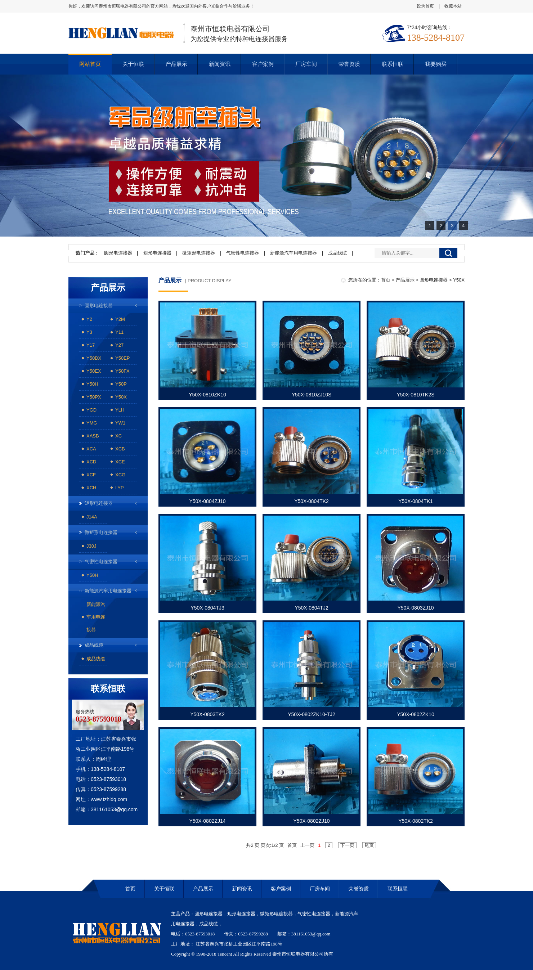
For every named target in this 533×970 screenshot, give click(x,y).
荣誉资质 (349, 64)
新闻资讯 (219, 64)
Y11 (119, 332)
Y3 (89, 332)
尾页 (369, 845)
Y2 (89, 319)
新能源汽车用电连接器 (293, 253)
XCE (120, 461)
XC (118, 436)
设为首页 (425, 6)
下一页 (347, 845)
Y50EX (93, 371)
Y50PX (93, 397)
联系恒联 (392, 64)
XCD (91, 461)
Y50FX (122, 371)
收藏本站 (453, 6)
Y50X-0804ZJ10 (207, 501)
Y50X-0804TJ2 (311, 608)
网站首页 (90, 64)
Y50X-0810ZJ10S (312, 395)
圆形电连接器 (118, 253)
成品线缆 (337, 253)
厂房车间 (306, 64)
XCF (91, 474)
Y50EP (122, 358)
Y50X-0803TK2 (207, 714)
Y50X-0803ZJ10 (415, 608)
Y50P (121, 384)
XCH (91, 487)
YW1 (120, 423)
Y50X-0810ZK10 (207, 395)
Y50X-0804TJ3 (207, 608)
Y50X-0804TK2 (311, 501)
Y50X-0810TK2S (415, 395)
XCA (91, 449)
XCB (120, 449)
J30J (91, 546)
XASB (92, 436)
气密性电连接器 (242, 253)
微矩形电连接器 (198, 253)
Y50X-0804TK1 (415, 501)
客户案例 (263, 64)
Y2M (120, 319)
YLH (119, 410)
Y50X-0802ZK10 (415, 714)
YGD (91, 410)
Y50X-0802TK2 (415, 821)
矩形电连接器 (157, 253)
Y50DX (93, 358)
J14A (91, 517)
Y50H (92, 384)
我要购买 (436, 64)
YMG (91, 423)
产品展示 (176, 64)
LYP (119, 487)
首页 (385, 280)
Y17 (90, 345)
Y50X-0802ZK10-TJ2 (311, 714)
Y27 (119, 345)
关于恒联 (133, 64)
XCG (120, 474)
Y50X (121, 397)
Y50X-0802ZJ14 (207, 821)
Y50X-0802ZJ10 (311, 821)
